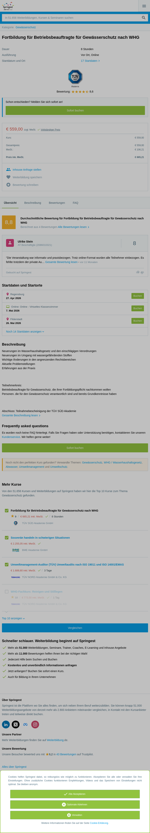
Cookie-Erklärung (99, 823)
